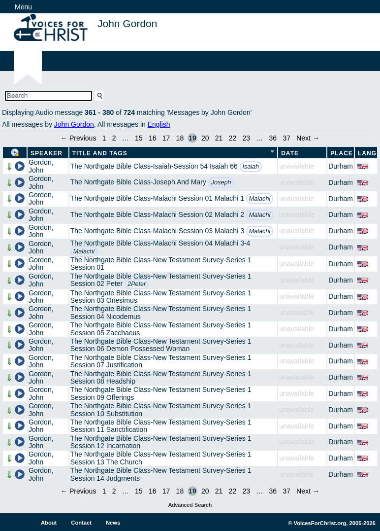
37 (286, 138)
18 (180, 138)
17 (166, 138)
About (49, 523)
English (159, 124)
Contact (81, 523)
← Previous (78, 138)
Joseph (221, 182)
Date (290, 153)
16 (153, 138)
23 (246, 138)
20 (205, 138)
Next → (307, 138)
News (113, 523)
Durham (340, 166)
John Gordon (74, 124)
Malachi (259, 198)
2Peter (136, 284)
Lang (367, 153)
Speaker (47, 153)
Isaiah (251, 166)
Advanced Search (190, 505)
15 (139, 138)
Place (341, 153)
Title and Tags (99, 153)
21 (219, 138)
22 (233, 138)
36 (273, 138)
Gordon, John (41, 166)
